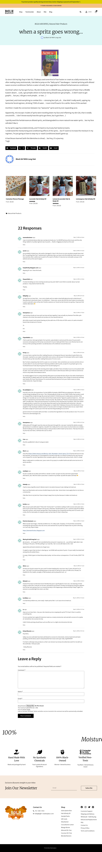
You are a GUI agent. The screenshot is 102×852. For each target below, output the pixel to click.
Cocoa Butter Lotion (67, 824)
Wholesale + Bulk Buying (88, 817)
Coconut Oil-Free (66, 833)
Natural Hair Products (58, 24)
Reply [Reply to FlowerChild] (24, 289)
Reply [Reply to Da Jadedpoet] (24, 416)
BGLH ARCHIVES (41, 24)
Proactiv (58, 103)
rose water (74, 120)
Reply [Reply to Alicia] (24, 575)
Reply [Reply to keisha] (24, 515)
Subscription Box (66, 810)
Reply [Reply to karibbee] (24, 603)
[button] (80, 11)
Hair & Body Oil (65, 813)
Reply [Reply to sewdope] (24, 478)
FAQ (82, 822)
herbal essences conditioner (77, 85)
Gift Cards (64, 819)
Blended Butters (66, 836)
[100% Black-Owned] (62, 752)
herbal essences (25, 120)
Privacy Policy (85, 828)
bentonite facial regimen (15, 103)
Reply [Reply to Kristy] (24, 383)
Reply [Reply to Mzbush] (24, 591)
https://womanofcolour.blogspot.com (34, 530)
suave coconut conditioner (15, 85)
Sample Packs (65, 816)
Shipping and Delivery (87, 814)
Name (20, 691)
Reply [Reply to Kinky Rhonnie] (24, 649)
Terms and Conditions (88, 831)
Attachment (22, 706)
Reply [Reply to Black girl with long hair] (24, 559)
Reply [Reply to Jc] (24, 625)
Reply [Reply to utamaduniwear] (24, 244)
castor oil (37, 85)
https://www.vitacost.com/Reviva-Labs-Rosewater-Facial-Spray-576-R (49, 453)
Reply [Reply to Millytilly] (24, 306)
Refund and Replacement (89, 819)
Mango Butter (65, 827)
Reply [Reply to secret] (24, 261)
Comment (21, 670)
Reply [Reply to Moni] (24, 465)
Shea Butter (65, 822)
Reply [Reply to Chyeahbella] (24, 346)
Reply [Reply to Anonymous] (24, 331)
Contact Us (84, 825)
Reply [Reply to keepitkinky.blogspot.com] (24, 273)
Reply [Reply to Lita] (24, 444)
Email (20, 698)
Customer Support (86, 811)
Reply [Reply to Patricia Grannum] (24, 533)
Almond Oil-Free (66, 830)
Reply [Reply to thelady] (24, 498)
